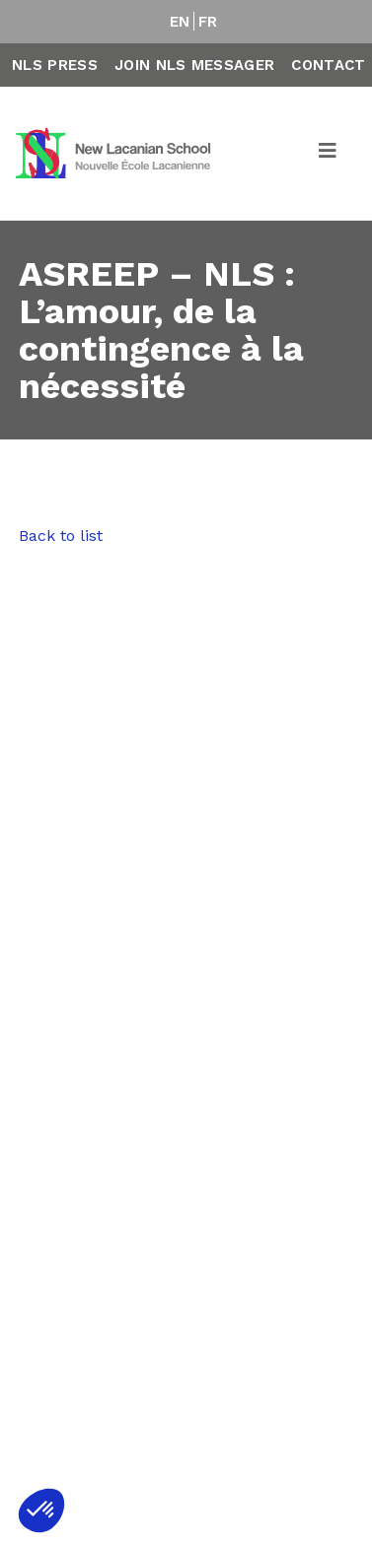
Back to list (61, 535)
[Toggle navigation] (328, 153)
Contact (328, 65)
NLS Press (55, 65)
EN (180, 22)
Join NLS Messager (194, 65)
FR (208, 22)
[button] (41, 1510)
